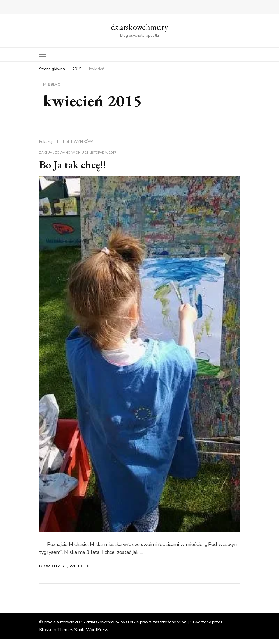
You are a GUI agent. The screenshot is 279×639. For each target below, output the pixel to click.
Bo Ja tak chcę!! (72, 165)
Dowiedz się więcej (64, 566)
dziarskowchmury (139, 27)
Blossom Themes (56, 630)
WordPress (97, 630)
